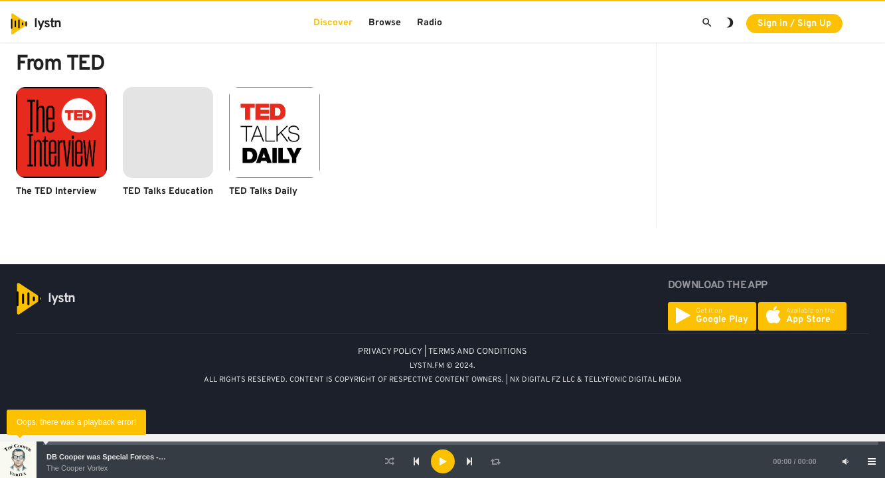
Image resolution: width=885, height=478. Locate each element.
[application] (442, 461)
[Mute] (845, 461)
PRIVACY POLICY (390, 352)
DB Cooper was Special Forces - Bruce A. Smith (129, 457)
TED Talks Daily (263, 191)
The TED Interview (56, 191)
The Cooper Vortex (77, 468)
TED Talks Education (168, 191)
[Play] (443, 461)
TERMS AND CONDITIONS (477, 352)
